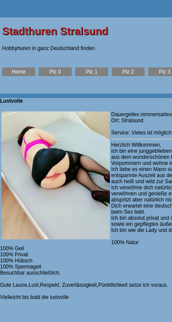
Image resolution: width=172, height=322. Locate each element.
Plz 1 (92, 72)
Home (19, 72)
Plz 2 (128, 72)
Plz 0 (55, 72)
